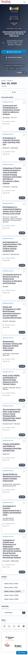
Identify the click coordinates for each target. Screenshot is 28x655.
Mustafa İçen (6, 454)
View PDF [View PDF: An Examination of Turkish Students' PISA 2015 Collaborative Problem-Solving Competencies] (22, 265)
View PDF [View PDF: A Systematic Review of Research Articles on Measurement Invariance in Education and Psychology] (22, 297)
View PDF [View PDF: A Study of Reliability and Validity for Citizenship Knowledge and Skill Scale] (22, 465)
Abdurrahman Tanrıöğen (8, 519)
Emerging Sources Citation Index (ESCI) (14, 65)
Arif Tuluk (5, 321)
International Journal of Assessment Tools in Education (14, 34)
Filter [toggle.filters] (14, 92)
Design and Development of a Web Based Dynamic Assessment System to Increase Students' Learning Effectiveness (12, 312)
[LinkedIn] (18, 626)
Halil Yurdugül (12, 321)
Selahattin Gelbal (15, 560)
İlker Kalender (6, 218)
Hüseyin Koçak (16, 484)
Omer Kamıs (5, 221)
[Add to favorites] (24, 102)
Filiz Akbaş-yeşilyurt (7, 484)
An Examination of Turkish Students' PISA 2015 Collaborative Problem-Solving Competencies (12, 246)
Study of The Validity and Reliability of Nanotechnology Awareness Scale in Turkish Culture (11, 380)
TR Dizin (11, 68)
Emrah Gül (12, 218)
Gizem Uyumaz (6, 220)
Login (24, 2)
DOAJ (17, 68)
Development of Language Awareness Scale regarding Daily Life (11, 141)
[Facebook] (4, 626)
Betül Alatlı (5, 286)
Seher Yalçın (14, 217)
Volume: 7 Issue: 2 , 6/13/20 (11, 599)
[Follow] (19, 73)
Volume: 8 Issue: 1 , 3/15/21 (11, 587)
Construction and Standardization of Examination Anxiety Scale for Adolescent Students (11, 110)
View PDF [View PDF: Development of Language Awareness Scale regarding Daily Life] (22, 158)
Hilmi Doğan (17, 423)
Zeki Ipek (5, 387)
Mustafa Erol (6, 147)
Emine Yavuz (6, 254)
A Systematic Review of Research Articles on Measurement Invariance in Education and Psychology (12, 279)
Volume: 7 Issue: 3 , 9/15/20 (11, 595)
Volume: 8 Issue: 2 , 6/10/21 (11, 583)
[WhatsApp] (9, 626)
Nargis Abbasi (6, 117)
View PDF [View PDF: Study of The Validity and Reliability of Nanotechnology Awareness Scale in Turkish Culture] (22, 400)
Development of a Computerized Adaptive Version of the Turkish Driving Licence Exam (12, 210)
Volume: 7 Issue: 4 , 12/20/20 (12, 591)
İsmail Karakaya (14, 147)
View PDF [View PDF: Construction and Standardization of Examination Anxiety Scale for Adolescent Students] (22, 128)
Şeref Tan (18, 387)
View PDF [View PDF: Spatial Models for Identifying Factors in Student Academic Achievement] (22, 496)
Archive (4, 577)
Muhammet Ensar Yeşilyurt (9, 485)
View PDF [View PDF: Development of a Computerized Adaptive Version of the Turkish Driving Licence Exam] (22, 232)
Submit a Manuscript (14, 52)
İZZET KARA (18, 28)
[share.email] (23, 626)
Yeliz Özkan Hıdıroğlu (8, 518)
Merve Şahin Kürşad (16, 220)
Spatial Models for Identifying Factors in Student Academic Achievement (11, 477)
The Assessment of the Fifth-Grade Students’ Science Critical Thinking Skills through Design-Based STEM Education (12, 415)
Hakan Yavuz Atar (15, 254)
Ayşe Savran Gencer (8, 423)
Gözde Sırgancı (6, 353)
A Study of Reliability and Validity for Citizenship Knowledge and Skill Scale (12, 447)
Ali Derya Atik (12, 387)
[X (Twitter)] (14, 626)
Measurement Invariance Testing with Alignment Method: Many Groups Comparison (12, 346)
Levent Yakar (14, 186)
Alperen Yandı (6, 355)
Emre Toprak (6, 560)
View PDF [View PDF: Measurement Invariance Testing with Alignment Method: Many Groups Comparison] (22, 366)
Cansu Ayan (19, 218)
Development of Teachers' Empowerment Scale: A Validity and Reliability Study (12, 510)
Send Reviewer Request (14, 57)
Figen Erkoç (5, 389)
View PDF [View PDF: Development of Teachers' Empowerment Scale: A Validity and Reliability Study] (22, 530)
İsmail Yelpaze (6, 186)
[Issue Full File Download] (23, 613)
